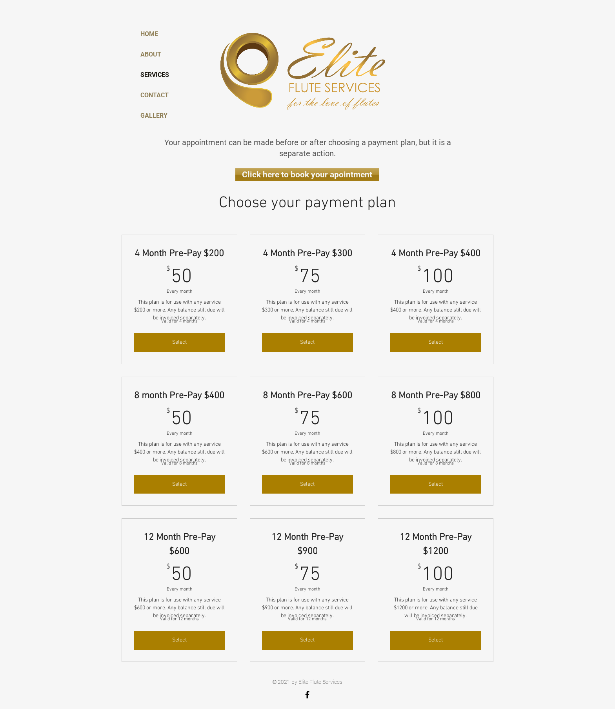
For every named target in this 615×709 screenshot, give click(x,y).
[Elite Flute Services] (307, 695)
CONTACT (154, 95)
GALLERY (153, 115)
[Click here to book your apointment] (307, 174)
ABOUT (150, 54)
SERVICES (154, 74)
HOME (149, 34)
